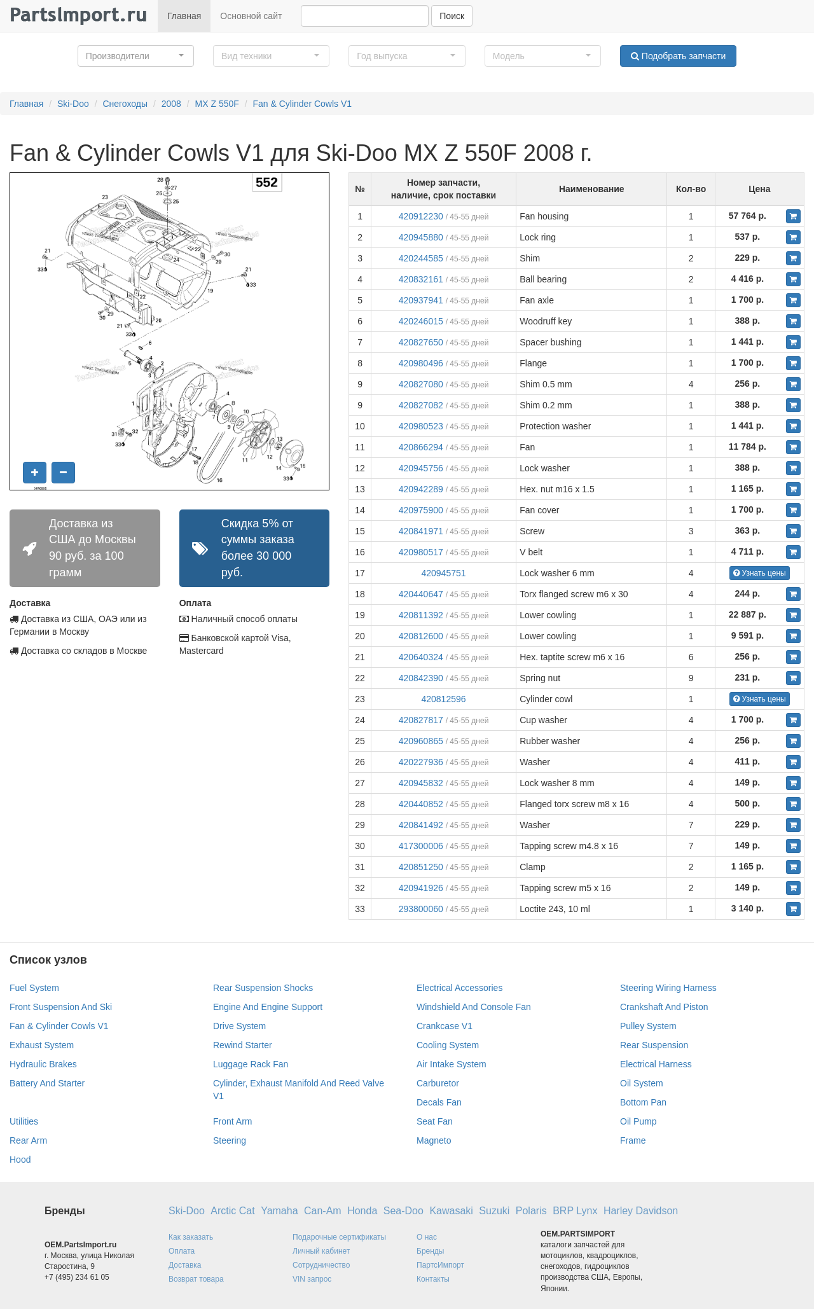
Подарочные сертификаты (339, 1237)
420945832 (421, 783)
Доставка (185, 1265)
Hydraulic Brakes (43, 1064)
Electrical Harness (656, 1064)
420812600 (421, 636)
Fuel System (34, 988)
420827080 (421, 384)
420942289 (421, 489)
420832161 (421, 279)
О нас (427, 1237)
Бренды (430, 1251)
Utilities (24, 1121)
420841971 (421, 531)
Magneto (434, 1140)
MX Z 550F (217, 104)
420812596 (443, 699)
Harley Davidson (641, 1210)
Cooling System (448, 1045)
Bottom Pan (643, 1102)
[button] (136, 56)
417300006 (421, 846)
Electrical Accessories (459, 988)
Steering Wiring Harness (668, 988)
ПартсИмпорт (440, 1265)
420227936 (421, 762)
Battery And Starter (47, 1083)
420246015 (421, 321)
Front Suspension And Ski (61, 1007)
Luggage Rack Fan (250, 1064)
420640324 (421, 657)
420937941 (421, 300)
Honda (362, 1210)
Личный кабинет (321, 1251)
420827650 (421, 342)
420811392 (421, 615)
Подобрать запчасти (678, 56)
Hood (20, 1159)
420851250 (421, 867)
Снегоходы (125, 104)
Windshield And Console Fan (474, 1007)
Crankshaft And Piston (664, 1007)
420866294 (421, 447)
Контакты (433, 1279)
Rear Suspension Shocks (263, 988)
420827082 (421, 405)
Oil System (641, 1083)
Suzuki (494, 1210)
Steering (229, 1140)
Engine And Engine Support (267, 1007)
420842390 (421, 678)
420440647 (421, 594)
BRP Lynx (575, 1210)
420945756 (421, 468)
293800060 (421, 909)
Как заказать (191, 1237)
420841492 (421, 825)
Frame (632, 1140)
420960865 (421, 741)
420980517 (421, 552)
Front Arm (232, 1121)
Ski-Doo (73, 104)
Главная (184, 16)
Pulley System (648, 1026)
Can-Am (322, 1210)
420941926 (421, 888)
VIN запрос (312, 1279)
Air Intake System (451, 1064)
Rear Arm (28, 1140)
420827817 (421, 720)
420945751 (443, 573)
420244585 (421, 258)
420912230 (421, 216)
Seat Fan (435, 1121)
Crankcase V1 (445, 1026)
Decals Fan (439, 1102)
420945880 (421, 237)
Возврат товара (196, 1279)
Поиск (451, 16)
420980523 (421, 426)
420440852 (421, 804)
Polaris (531, 1210)
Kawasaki (451, 1210)
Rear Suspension (654, 1045)
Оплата (182, 1251)
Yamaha (279, 1210)
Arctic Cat (232, 1210)
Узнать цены (759, 573)
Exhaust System (42, 1045)
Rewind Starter (242, 1045)
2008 (171, 104)
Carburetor (438, 1083)
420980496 (421, 363)
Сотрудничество (321, 1265)
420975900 (421, 510)
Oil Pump (638, 1121)
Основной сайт (251, 16)
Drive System (239, 1026)
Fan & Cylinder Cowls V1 (302, 104)
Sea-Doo (403, 1210)
